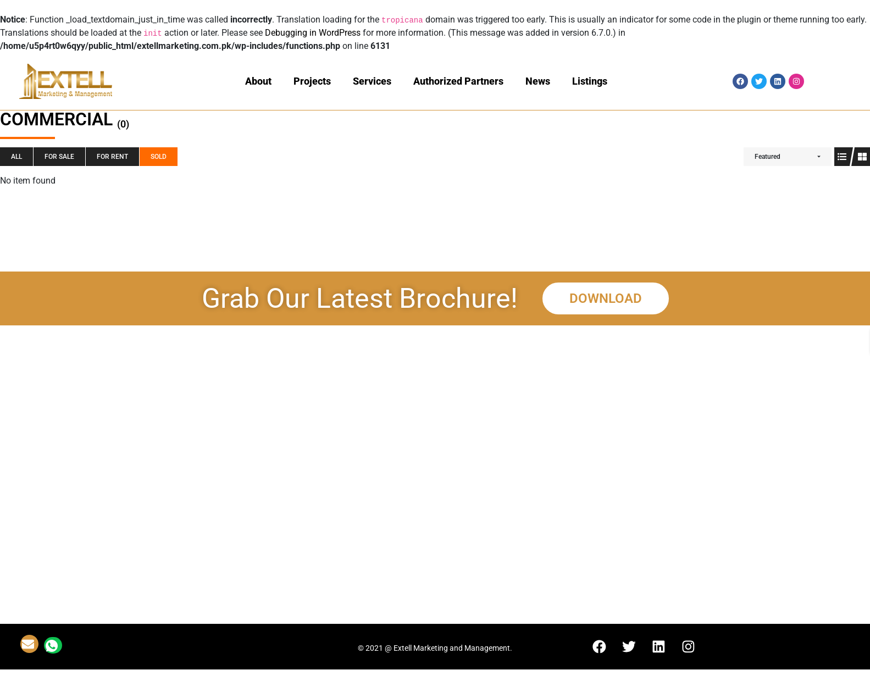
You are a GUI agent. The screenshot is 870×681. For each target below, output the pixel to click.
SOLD (159, 156)
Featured (767, 156)
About (258, 81)
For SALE (59, 156)
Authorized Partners (458, 81)
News (537, 81)
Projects (312, 81)
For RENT (112, 156)
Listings (589, 81)
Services (372, 81)
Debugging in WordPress (313, 32)
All (16, 156)
